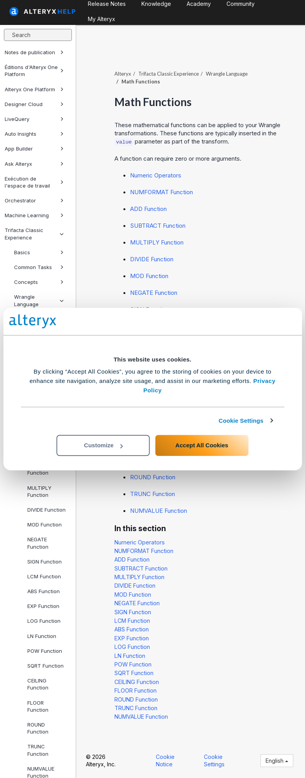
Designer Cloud (34, 104)
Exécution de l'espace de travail (34, 182)
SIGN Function (44, 561)
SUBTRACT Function (157, 225)
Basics (39, 252)
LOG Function (44, 621)
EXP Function (43, 606)
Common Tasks (39, 267)
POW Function (44, 651)
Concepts (39, 282)
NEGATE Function (37, 542)
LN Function (41, 636)
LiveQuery (34, 119)
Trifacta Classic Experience (34, 233)
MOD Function (44, 524)
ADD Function (148, 209)
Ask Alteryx (34, 164)
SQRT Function (45, 666)
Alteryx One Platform (34, 89)
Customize (103, 445)
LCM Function (44, 576)
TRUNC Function (37, 750)
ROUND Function (37, 728)
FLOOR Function (37, 706)
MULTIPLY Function (39, 491)
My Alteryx (101, 19)
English (277, 760)
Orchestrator (34, 200)
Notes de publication (34, 52)
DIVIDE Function (46, 510)
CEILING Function (37, 684)
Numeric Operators (155, 175)
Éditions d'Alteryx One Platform (34, 70)
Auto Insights (34, 134)
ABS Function (43, 591)
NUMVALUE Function (158, 510)
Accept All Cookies (201, 445)
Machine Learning (34, 215)
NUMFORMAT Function (161, 192)
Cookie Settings (241, 420)
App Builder (34, 148)
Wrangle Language (39, 300)
